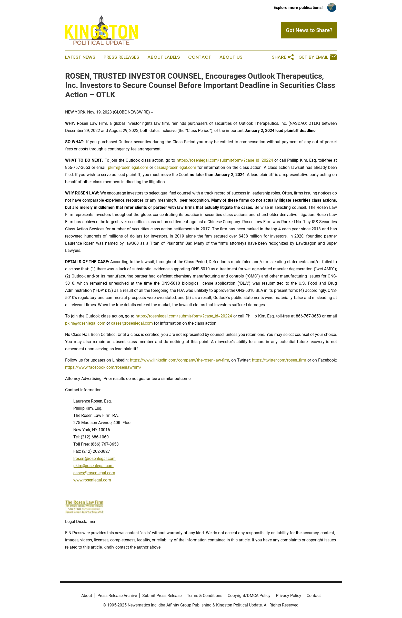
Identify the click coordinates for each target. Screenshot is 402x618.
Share (283, 57)
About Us (231, 57)
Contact (199, 57)
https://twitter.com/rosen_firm (279, 360)
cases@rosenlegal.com (175, 167)
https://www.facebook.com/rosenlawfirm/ (103, 367)
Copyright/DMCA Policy (249, 595)
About (86, 595)
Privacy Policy (288, 595)
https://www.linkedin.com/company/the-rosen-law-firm (179, 360)
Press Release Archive (117, 595)
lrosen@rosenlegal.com (94, 458)
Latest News (80, 57)
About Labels (163, 57)
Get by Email (317, 57)
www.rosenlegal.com (92, 480)
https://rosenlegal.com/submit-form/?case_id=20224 (225, 160)
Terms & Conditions (204, 595)
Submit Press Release (162, 595)
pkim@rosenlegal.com (128, 167)
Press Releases (121, 57)
